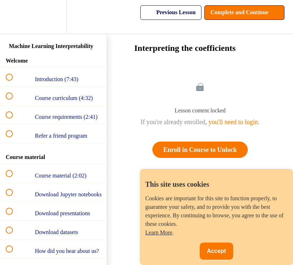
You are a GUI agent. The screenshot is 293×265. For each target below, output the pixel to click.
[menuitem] (53, 17)
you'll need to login (233, 122)
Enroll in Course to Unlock (200, 149)
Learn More (158, 232)
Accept (216, 251)
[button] (13, 17)
